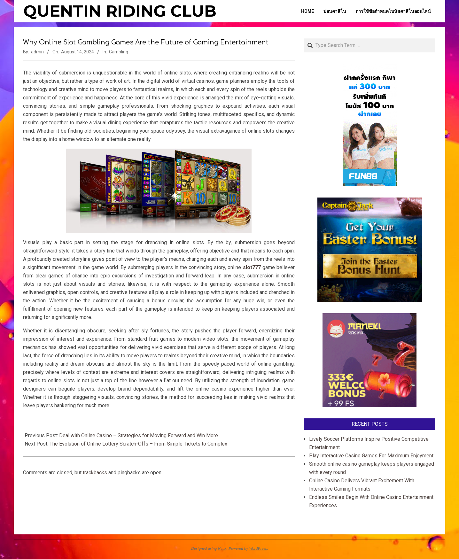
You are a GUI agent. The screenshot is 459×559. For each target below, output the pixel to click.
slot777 (252, 267)
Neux (222, 548)
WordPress (258, 548)
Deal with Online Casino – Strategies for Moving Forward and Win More (138, 435)
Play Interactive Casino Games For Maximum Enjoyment (371, 456)
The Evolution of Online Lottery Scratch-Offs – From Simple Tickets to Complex (138, 444)
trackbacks (95, 473)
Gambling (118, 51)
